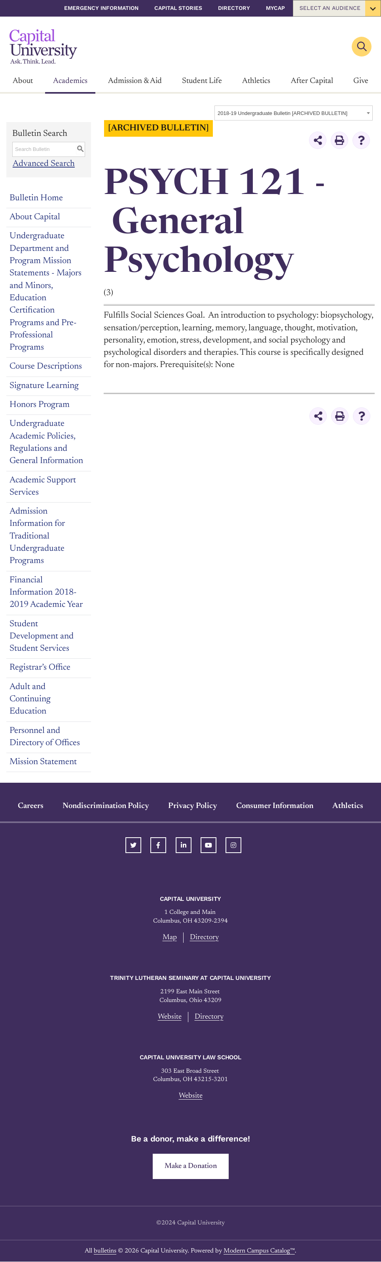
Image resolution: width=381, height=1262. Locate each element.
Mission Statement (43, 762)
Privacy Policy (192, 806)
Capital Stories (178, 8)
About (23, 81)
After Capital (312, 81)
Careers (31, 806)
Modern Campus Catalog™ (259, 1251)
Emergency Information (101, 8)
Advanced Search (43, 164)
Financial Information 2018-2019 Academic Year (46, 593)
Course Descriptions (45, 366)
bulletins (105, 1251)
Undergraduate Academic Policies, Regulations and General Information (46, 442)
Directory (234, 8)
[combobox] (293, 113)
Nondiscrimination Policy (106, 806)
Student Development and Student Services (41, 637)
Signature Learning (44, 386)
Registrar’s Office (39, 667)
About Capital (34, 217)
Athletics (256, 81)
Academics (70, 81)
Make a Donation (191, 1166)
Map (170, 937)
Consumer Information (274, 806)
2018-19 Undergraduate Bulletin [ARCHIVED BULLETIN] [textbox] (282, 113)
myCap (275, 8)
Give (360, 81)
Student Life (202, 81)
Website (169, 1017)
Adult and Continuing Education (30, 699)
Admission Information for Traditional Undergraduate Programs (37, 536)
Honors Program (39, 405)
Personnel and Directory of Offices (44, 737)
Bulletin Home (36, 198)
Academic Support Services (42, 486)
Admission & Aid (135, 81)
